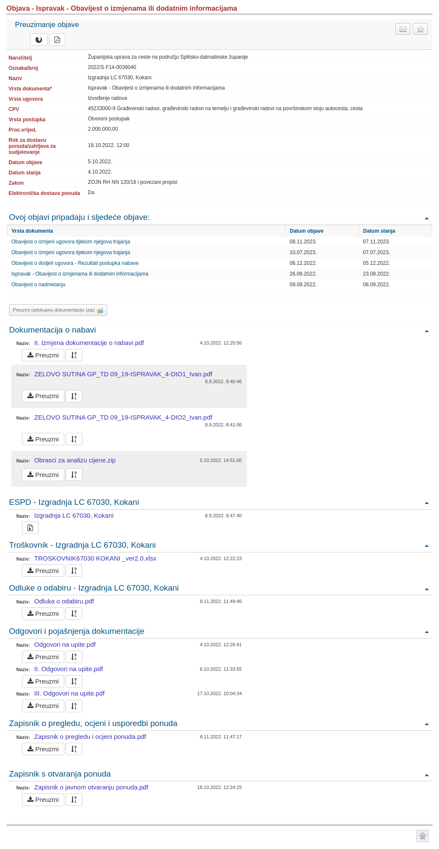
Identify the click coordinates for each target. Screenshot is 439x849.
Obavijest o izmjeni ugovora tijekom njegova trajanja (71, 242)
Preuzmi (43, 355)
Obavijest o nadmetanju (39, 285)
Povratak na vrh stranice (422, 836)
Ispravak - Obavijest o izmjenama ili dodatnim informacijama (80, 274)
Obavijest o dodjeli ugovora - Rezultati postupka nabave (75, 263)
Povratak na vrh (426, 218)
